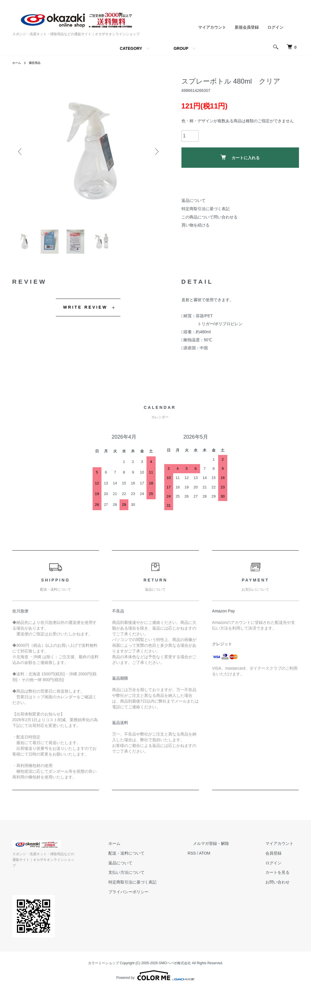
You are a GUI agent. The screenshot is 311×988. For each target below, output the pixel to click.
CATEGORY (131, 48)
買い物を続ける (195, 225)
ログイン (275, 27)
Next (155, 151)
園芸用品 (37, 63)
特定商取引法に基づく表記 (205, 208)
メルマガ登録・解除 (227, 848)
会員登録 (279, 857)
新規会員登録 (247, 27)
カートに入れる (240, 157)
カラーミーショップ (103, 962)
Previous (21, 151)
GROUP (181, 48)
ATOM (225, 857)
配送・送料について (153, 857)
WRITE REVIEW (85, 311)
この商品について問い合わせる (209, 217)
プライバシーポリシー (155, 896)
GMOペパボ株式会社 (175, 962)
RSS (213, 857)
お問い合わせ (283, 886)
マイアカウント (212, 27)
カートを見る (283, 877)
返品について (193, 200)
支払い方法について (153, 877)
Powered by (155, 974)
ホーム (17, 63)
